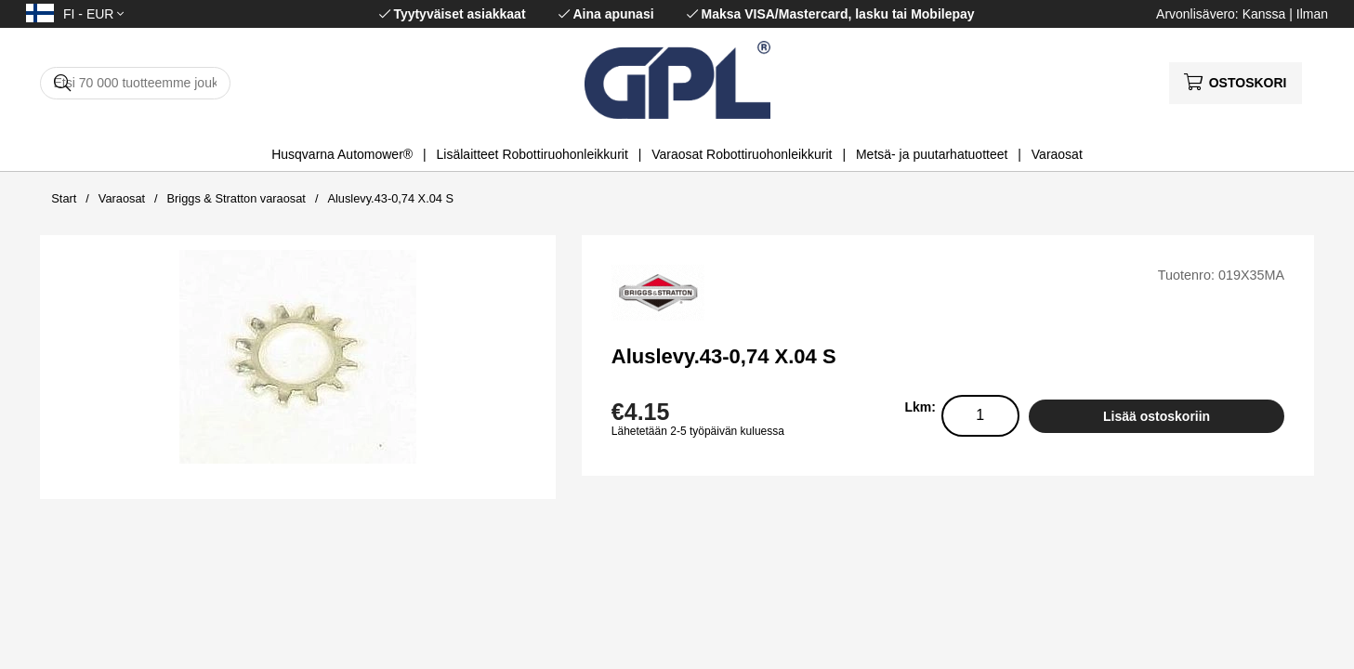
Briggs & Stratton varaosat (236, 198)
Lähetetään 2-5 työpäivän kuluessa (697, 431)
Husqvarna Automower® (342, 154)
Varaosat (1057, 154)
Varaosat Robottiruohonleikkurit (741, 154)
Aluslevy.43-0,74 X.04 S (390, 198)
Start (63, 198)
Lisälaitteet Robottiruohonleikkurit (532, 154)
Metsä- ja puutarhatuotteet (931, 154)
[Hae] (135, 83)
